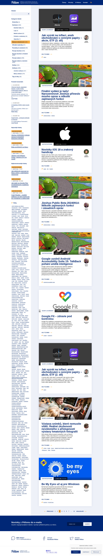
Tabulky (18, 447)
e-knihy (27, 279)
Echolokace (20, 281)
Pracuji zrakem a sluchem (19, 61)
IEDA (21, 314)
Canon (17, 253)
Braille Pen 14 (15, 249)
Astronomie (14, 233)
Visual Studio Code (16, 478)
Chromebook (19, 256)
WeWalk (20, 483)
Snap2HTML (14, 439)
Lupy (16, 30)
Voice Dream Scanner (16, 482)
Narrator (23, 369)
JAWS (13, 323)
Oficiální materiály (18, 45)
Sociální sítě (20, 439)
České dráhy (25, 254)
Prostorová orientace (16, 404)
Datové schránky (23, 272)
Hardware (16, 25)
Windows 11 (14, 486)
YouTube (14, 490)
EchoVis (26, 281)
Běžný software (19, 73)
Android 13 (14, 219)
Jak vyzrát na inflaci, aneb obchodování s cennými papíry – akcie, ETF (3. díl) (62, 38)
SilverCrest (22, 429)
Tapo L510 (14, 450)
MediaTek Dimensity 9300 (17, 348)
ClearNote (14, 258)
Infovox (26, 315)
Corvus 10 (22, 269)
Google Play (20, 305)
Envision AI (24, 282)
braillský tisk (21, 251)
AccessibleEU (24, 209)
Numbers (14, 375)
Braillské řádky (19, 27)
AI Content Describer (23, 214)
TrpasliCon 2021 (20, 468)
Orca (27, 386)
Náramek (19, 369)
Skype (23, 434)
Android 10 (21, 217)
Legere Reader (20, 338)
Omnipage (14, 381)
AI (18, 214)
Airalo (18, 216)
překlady (27, 398)
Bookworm (14, 248)
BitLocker (24, 240)
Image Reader (15, 315)
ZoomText (14, 495)
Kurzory (26, 337)
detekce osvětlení (19, 274)
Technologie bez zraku (16, 454)
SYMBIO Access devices (24, 445)
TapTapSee (19, 450)
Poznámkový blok (15, 396)
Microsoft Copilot (24, 351)
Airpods (22, 216)
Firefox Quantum (15, 290)
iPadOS (26, 320)
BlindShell (26, 243)
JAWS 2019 (23, 323)
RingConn (18, 412)
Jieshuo (17, 328)
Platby (24, 389)
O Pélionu (78, 2)
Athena (26, 233)
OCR (23, 375)
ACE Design (14, 211)
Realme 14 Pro (15, 409)
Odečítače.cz (14, 380)
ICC (18, 314)
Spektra (13, 440)
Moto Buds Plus (15, 361)
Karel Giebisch (86, 156)
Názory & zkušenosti (20, 42)
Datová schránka (15, 272)
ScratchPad (14, 424)
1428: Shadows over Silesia (18, 206)
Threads (23, 460)
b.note (27, 235)
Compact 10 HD (15, 264)
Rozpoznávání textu (16, 417)
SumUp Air (21, 442)
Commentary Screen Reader (18, 263)
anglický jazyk (15, 224)
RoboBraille (14, 414)
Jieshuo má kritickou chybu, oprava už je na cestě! (19, 157)
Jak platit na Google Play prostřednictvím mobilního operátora (20, 184)
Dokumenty (24, 276)
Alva (13, 217)
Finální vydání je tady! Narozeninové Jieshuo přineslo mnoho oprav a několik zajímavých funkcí (61, 95)
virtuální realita (15, 477)
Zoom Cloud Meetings (16, 493)
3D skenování (15, 207)
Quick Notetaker (19, 408)
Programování (15, 401)
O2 (20, 375)
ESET (21, 284)
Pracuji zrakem (18, 58)
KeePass (14, 332)
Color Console (24, 261)
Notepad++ (20, 374)
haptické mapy (15, 309)
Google (27, 295)
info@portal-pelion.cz (26, 539)
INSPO (13, 317)
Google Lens (14, 304)
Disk (20, 276)
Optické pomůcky (15, 386)
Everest (21, 286)
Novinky (25, 374)
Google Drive (14, 300)
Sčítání (25, 422)
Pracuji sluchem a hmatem (20, 54)
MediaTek (14, 346)
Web (17, 483)
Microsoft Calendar (16, 351)
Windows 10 (26, 485)
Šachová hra (14, 422)
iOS (12, 320)
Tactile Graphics (24, 447)
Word (18, 488)
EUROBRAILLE (15, 286)
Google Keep (22, 302)
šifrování (27, 427)
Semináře (14, 427)
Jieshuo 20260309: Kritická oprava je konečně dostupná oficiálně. (20, 136)
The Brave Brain (15, 459)
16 (74, 511)
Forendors (14, 292)
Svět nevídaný (15, 445)
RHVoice (13, 412)
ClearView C (14, 259)
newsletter (18, 372)
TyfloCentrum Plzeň (16, 472)
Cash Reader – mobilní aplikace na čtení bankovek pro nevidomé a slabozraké (20, 196)
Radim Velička (86, 42)
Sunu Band (14, 444)
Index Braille (21, 315)
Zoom (23, 491)
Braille (24, 248)
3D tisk (20, 207)
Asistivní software (20, 70)
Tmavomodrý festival (16, 465)
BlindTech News (24, 244)
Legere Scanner (15, 340)
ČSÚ (19, 271)
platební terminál (15, 391)
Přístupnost (22, 399)
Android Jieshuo (15, 222)
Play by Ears (26, 391)
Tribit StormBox (24, 467)
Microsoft (22, 350)
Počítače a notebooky (20, 36)
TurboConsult (14, 470)
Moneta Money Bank (20, 360)
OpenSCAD (23, 383)
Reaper (20, 409)
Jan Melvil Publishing (24, 322)
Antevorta (26, 224)
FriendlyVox (14, 294)
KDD (24, 330)
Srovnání (24, 440)
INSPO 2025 (14, 318)
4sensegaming (25, 207)
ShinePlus (23, 427)
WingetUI (20, 486)
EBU (16, 281)
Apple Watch (14, 229)
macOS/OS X (14, 343)
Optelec (21, 385)
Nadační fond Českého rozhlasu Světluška (18, 367)
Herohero (14, 310)
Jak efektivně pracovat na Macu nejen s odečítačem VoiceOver (20, 172)
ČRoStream (14, 271)
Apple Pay (14, 227)
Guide (23, 307)
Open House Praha (16, 383)
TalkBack (14, 449)
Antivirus (13, 225)
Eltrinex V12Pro (18, 282)
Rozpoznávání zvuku (16, 419)
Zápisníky (17, 39)
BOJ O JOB (26, 246)
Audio (13, 235)
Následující (80, 511)
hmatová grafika (15, 312)
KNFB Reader (23, 333)
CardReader (22, 253)
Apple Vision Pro (20, 227)
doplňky (22, 277)
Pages (24, 388)
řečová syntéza (15, 411)
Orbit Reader (23, 386)
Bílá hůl (13, 240)
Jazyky (13, 328)
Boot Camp (19, 248)
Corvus (17, 269)
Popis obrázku (15, 394)
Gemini (27, 294)
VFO (28, 473)
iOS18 (19, 320)
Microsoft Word (22, 358)
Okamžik (20, 380)
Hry (25, 312)
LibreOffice (25, 340)
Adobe (24, 211)
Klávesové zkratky (15, 333)
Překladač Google (21, 398)
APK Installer (22, 225)
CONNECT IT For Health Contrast (19, 267)
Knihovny (14, 335)
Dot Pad (27, 277)
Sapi (22, 422)
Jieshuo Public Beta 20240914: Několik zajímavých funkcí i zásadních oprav (61, 205)
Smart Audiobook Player (22, 435)
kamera (21, 328)
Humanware (14, 314)
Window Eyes (15, 485)
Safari (19, 422)
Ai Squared (14, 216)
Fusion (19, 294)
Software (16, 68)
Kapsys (20, 330)
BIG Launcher (25, 238)
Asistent (19, 229)
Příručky (70, 2)
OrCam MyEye (19, 388)
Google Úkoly (14, 307)
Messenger (14, 350)
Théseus (18, 460)
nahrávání (14, 369)
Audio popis (17, 235)
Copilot (13, 269)
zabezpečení (19, 490)
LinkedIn (16, 341)
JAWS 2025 (26, 327)
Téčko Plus (14, 455)
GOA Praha (22, 295)
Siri (24, 431)
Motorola (21, 361)
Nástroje (13, 370)
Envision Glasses (15, 284)
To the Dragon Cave (16, 467)
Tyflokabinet (23, 472)
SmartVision (20, 437)
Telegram (24, 455)
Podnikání (22, 393)
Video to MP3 (18, 475)
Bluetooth (14, 246)
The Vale (14, 460)
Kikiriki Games (19, 332)
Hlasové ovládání (20, 310)
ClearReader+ (20, 258)
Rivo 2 (23, 412)
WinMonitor (14, 488)
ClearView (26, 258)
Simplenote (14, 431)
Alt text (26, 216)
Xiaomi (22, 488)
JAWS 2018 (17, 323)
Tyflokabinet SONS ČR (16, 473)
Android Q (27, 222)
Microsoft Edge (15, 353)
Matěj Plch (86, 98)
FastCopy (14, 289)
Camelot (13, 253)
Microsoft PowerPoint (16, 356)
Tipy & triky (16, 76)
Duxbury (23, 279)
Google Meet (14, 305)
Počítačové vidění (15, 393)
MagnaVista (24, 343)
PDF (28, 388)
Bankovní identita (25, 236)
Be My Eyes (19, 238)
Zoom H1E (24, 493)
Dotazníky (16, 22)
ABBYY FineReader (16, 209)
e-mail (13, 281)
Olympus (25, 380)
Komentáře (22, 335)
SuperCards (20, 444)
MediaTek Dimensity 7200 (22, 346)
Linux (20, 341)
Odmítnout (86, 552)
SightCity (14, 429)
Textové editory (25, 457)
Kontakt (85, 2)
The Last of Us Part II (24, 459)
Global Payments (15, 295)
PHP (18, 389)
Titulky (23, 463)
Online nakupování (21, 381)
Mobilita (13, 360)
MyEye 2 (13, 365)
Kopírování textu (15, 337)
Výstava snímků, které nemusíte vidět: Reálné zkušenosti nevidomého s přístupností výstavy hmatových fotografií (61, 427)
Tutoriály (20, 470)
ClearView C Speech (22, 259)
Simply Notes (20, 431)
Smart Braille (14, 437)
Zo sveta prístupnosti (16, 491)
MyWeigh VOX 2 (19, 365)
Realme (25, 408)
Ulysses (24, 473)
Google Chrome (15, 299)
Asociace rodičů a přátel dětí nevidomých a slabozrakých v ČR (20, 231)
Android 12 (26, 217)
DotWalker (14, 279)
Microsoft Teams (25, 356)
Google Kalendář (15, 302)
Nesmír (13, 372)
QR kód (13, 408)
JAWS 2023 (14, 327)
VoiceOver (24, 482)
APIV (17, 225)
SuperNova (25, 444)
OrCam (13, 388)
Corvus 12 (27, 269)
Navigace (27, 370)
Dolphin (18, 277)
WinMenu (25, 486)
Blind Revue (20, 243)
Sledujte (50, 538)
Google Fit (20, 300)
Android (16, 217)
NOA (25, 372)
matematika (23, 345)
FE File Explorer (20, 289)
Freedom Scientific (21, 292)
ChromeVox (25, 256)
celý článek (45, 54)
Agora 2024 (14, 214)
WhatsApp (25, 483)
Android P (22, 222)
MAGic (19, 343)
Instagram (20, 318)
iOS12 (15, 320)
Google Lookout (21, 304)
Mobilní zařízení (19, 33)
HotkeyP (21, 312)
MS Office (21, 363)
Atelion (22, 233)
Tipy (23, 462)
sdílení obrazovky (21, 424)
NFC (22, 372)
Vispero (20, 477)
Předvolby (96, 552)
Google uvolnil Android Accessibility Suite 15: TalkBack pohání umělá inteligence (61, 261)
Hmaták (26, 310)
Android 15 (19, 219)
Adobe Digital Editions (16, 212)
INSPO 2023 (18, 317)
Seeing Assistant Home (22, 426)
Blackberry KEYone (16, 241)
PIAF (21, 389)
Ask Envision (25, 229)
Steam (13, 442)
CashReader (19, 254)
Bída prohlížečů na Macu (19, 147)
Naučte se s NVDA (20, 370)
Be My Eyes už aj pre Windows (61, 484)
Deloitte (13, 274)
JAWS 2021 (20, 325)
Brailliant (20, 249)
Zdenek (24, 490)
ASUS (18, 233)
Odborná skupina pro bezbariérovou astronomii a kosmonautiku (19, 378)
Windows (20, 485)
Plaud (21, 391)
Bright (26, 251)
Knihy (18, 335)
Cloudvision (17, 261)
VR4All (13, 483)
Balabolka (14, 236)
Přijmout (76, 552)
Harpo (20, 309)
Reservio (21, 411)
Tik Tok (19, 462)
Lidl (12, 341)
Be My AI (14, 238)
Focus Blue (25, 290)
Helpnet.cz (24, 309)
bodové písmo (20, 246)
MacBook (27, 341)
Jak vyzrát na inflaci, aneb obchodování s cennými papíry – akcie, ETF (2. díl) (62, 372)
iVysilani (17, 322)
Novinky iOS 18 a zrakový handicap (57, 151)
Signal (17, 429)
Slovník (27, 434)
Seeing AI (14, 426)
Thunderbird (14, 462)
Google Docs (22, 299)
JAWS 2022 (26, 325)
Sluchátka (14, 435)
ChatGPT (14, 256)
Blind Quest (14, 243)
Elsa (13, 282)
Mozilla (25, 361)
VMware (22, 478)
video (13, 475)
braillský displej (15, 251)
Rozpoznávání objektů (22, 414)
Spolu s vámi (18, 440)
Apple (27, 225)
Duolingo (19, 279)
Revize (25, 411)
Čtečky (22, 271)
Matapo (18, 345)
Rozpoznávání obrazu (16, 416)
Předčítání (22, 396)
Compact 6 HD (22, 264)
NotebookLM (14, 374)
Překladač (14, 398)
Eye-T (17, 287)
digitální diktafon (15, 276)
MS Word (26, 363)
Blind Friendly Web (25, 241)
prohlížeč (21, 401)
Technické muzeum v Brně (17, 452)
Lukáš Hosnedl (86, 430)
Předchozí (50, 511)
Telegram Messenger (16, 457)
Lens (20, 340)
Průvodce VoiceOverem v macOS (19, 406)
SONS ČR (26, 439)
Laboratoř (14, 338)
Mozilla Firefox (15, 363)
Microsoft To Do (15, 358)
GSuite (19, 307)
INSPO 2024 (24, 317)
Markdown (14, 345)
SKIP (20, 432)
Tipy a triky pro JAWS (16, 463)
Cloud (13, 261)
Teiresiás (19, 455)
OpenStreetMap (15, 385)
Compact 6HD (15, 266)
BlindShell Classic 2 (16, 244)
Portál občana (22, 394)
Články (64, 2)
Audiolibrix (23, 235)
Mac (23, 341)
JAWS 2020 (14, 325)
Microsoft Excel (22, 353)
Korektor (21, 337)
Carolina (13, 254)
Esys (24, 284)
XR (25, 488)
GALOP (23, 294)
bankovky (19, 236)
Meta (18, 350)
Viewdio (23, 475)
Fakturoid (27, 287)
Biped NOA (18, 240)
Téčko (23, 454)
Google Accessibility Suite (17, 297)
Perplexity (14, 389)
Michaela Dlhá (86, 323)
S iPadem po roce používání (18, 421)
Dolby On (14, 277)
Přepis (13, 399)
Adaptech (20, 211)
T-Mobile (13, 447)
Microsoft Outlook (24, 355)
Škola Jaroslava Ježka (16, 434)
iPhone (13, 322)
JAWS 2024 (20, 327)
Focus (21, 290)
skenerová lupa (15, 432)
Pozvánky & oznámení (20, 48)
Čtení (26, 271)
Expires (13, 287)
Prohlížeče (26, 401)
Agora (23, 212)
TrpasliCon (14, 468)
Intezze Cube (26, 318)
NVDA (18, 375)
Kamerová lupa (15, 330)
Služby (15, 65)
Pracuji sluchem (18, 51)
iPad (22, 320)
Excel (25, 286)
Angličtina (21, 224)
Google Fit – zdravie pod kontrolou (57, 317)
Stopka (16, 442)
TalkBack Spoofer (20, 449)
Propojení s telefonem (16, 403)
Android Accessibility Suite (17, 220)
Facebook (21, 287)
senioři (18, 427)
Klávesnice (26, 332)
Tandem (26, 449)
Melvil (25, 348)
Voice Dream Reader (16, 480)
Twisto (24, 470)
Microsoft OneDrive (16, 355)
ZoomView (19, 495)
